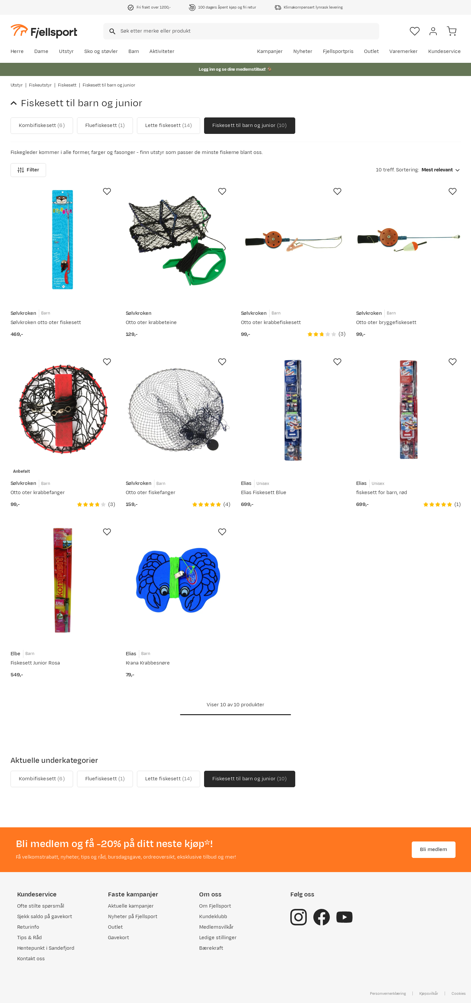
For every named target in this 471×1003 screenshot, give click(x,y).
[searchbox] (249, 31)
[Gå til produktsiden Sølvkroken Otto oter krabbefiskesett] (293, 240)
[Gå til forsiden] (44, 31)
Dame (41, 51)
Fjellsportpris (338, 51)
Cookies (459, 993)
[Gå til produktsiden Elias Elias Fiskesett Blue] (293, 410)
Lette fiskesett (168, 126)
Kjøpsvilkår (428, 993)
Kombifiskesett (42, 126)
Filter (28, 169)
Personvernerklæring (388, 993)
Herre (17, 51)
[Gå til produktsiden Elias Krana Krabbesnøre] (178, 580)
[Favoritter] (414, 31)
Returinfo (28, 927)
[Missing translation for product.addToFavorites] (107, 191)
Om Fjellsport (215, 906)
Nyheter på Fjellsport (132, 916)
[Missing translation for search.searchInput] (112, 31)
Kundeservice (444, 51)
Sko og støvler (101, 51)
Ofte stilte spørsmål (40, 906)
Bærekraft (211, 948)
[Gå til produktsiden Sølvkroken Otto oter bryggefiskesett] (408, 240)
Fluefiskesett (105, 126)
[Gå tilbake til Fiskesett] (16, 103)
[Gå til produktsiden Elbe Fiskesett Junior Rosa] (63, 580)
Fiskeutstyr (40, 85)
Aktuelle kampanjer (130, 906)
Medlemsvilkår (216, 927)
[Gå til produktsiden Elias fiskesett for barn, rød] (408, 410)
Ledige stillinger (217, 937)
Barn (133, 51)
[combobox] (241, 31)
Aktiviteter (161, 51)
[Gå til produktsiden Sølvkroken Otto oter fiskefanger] (178, 410)
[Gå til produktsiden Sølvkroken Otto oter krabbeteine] (178, 240)
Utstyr (66, 51)
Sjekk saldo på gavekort (44, 916)
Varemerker (403, 51)
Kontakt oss (31, 958)
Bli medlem (433, 849)
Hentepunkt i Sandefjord (45, 948)
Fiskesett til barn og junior (249, 126)
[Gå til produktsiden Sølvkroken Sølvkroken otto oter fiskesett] (63, 240)
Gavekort (118, 937)
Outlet (371, 51)
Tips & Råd (29, 937)
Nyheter (302, 51)
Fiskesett (67, 85)
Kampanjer (270, 51)
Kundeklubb (213, 916)
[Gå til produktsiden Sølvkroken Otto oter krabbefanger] (63, 410)
